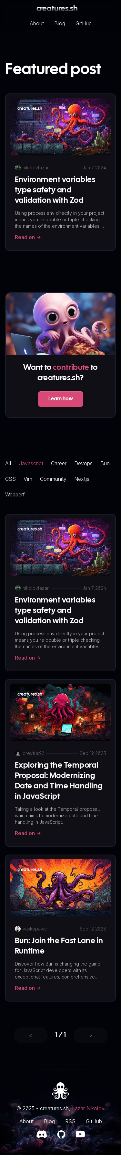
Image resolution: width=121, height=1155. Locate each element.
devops (83, 463)
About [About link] (26, 1121)
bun (105, 463)
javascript (31, 463)
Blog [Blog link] (49, 1121)
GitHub (84, 23)
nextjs (81, 479)
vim (28, 479)
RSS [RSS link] (70, 1121)
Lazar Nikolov (88, 1108)
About (37, 23)
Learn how (60, 398)
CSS (10, 479)
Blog (59, 23)
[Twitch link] (80, 1134)
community (53, 479)
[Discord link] (41, 1134)
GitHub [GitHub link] (94, 1121)
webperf (15, 494)
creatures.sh (57, 9)
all (8, 463)
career (58, 463)
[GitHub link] (61, 1134)
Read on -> (28, 237)
